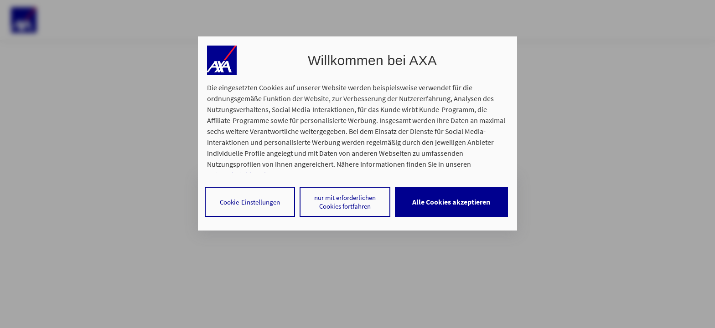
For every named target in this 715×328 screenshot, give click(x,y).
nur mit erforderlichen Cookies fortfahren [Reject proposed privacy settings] (345, 201)
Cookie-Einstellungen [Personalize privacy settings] (250, 202)
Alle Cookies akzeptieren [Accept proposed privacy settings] (451, 201)
